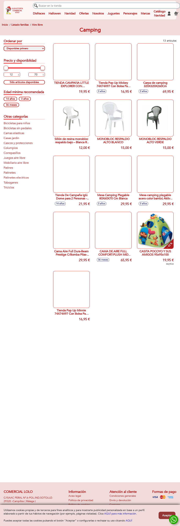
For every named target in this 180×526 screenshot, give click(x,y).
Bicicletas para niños (17, 123)
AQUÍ (129, 520)
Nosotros (98, 14)
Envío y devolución (120, 500)
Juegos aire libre (14, 158)
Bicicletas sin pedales (17, 128)
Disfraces (39, 14)
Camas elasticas (14, 133)
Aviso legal (74, 496)
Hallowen (55, 14)
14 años (10, 99)
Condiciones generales (123, 496)
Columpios (11, 148)
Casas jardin (11, 138)
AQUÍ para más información (120, 513)
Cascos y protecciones (18, 143)
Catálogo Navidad (159, 14)
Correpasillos (12, 153)
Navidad (69, 14)
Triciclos (9, 188)
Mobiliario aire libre (16, 163)
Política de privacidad (80, 500)
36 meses (11, 105)
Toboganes (11, 183)
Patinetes (10, 173)
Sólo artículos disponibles (24, 82)
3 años (25, 99)
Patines (8, 168)
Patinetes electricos (16, 178)
